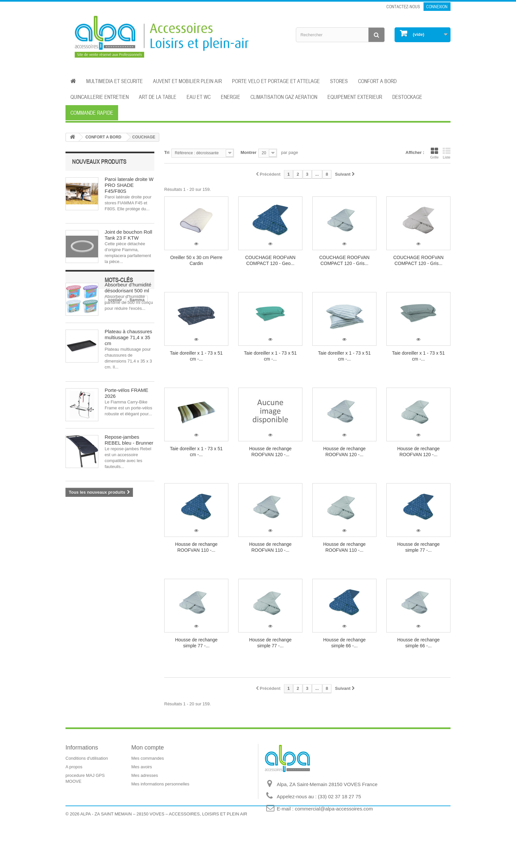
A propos (73, 766)
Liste (447, 153)
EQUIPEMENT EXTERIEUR (354, 97)
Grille (434, 153)
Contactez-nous (403, 7)
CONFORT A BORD (377, 81)
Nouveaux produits (99, 161)
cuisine (76, 546)
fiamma (98, 536)
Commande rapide (91, 112)
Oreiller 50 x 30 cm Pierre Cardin (196, 260)
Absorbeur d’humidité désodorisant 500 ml (128, 287)
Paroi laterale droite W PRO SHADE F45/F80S (129, 185)
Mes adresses (144, 775)
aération (116, 556)
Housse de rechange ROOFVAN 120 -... (270, 451)
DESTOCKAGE (407, 97)
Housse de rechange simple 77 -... (418, 547)
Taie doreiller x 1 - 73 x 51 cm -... (196, 356)
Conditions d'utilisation (86, 758)
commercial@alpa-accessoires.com (334, 808)
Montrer (248, 152)
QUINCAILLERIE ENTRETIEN (99, 97)
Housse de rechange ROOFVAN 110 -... (196, 547)
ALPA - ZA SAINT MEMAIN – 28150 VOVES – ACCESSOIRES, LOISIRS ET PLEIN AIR (163, 834)
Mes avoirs (141, 766)
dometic (99, 546)
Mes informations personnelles (160, 783)
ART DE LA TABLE (157, 97)
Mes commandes (147, 758)
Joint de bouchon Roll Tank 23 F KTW (128, 235)
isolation (138, 546)
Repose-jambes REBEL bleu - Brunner (129, 440)
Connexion (437, 7)
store (74, 556)
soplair (76, 536)
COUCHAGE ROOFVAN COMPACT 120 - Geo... (270, 260)
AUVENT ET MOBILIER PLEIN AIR (187, 81)
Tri (166, 152)
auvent (94, 556)
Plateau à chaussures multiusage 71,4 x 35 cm (128, 337)
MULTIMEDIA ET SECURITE (114, 81)
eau (118, 546)
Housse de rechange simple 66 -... (344, 642)
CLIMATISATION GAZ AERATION (283, 97)
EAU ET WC (199, 97)
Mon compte (147, 747)
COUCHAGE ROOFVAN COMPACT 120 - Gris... (344, 260)
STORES (339, 81)
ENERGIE (230, 97)
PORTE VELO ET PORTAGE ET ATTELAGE (276, 81)
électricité (123, 536)
